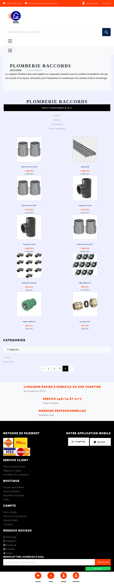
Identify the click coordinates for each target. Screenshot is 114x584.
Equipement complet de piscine (57, 128)
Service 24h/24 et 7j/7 (62, 398)
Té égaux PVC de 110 (29, 244)
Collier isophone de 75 (85, 283)
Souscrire (103, 562)
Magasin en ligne (12, 470)
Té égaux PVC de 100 (85, 205)
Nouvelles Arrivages (13, 495)
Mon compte (10, 512)
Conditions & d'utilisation (16, 474)
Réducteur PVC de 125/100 (29, 167)
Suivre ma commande (14, 516)
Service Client (10, 520)
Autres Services (11, 491)
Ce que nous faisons (14, 487)
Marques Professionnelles (62, 410)
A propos (8, 524)
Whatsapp (10, 537)
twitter (8, 553)
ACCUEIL (16, 70)
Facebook (9, 545)
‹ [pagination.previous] (43, 368)
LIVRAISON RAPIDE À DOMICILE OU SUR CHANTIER (62, 386)
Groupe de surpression (57, 124)
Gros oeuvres (6, 357)
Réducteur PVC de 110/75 (29, 205)
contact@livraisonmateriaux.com (42, 3)
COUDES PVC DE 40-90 (29, 283)
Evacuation (57, 115)
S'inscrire (107, 3)
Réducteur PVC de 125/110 (85, 244)
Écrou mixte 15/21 (85, 321)
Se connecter (92, 3)
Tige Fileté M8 (85, 167)
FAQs (6, 499)
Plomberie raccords (8, 361)
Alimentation (57, 120)
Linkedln (9, 549)
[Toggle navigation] (10, 41)
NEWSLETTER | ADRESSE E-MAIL (23, 556)
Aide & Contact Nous (14, 466)
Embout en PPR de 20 (29, 321)
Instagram (9, 541)
